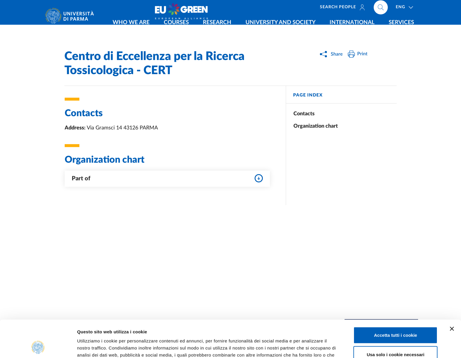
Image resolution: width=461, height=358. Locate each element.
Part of (167, 178)
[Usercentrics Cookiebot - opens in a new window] (38, 346)
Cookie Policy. (191, 327)
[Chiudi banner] (452, 294)
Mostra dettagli (309, 346)
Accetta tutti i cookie (395, 300)
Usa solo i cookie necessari (395, 319)
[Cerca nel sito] (417, 9)
